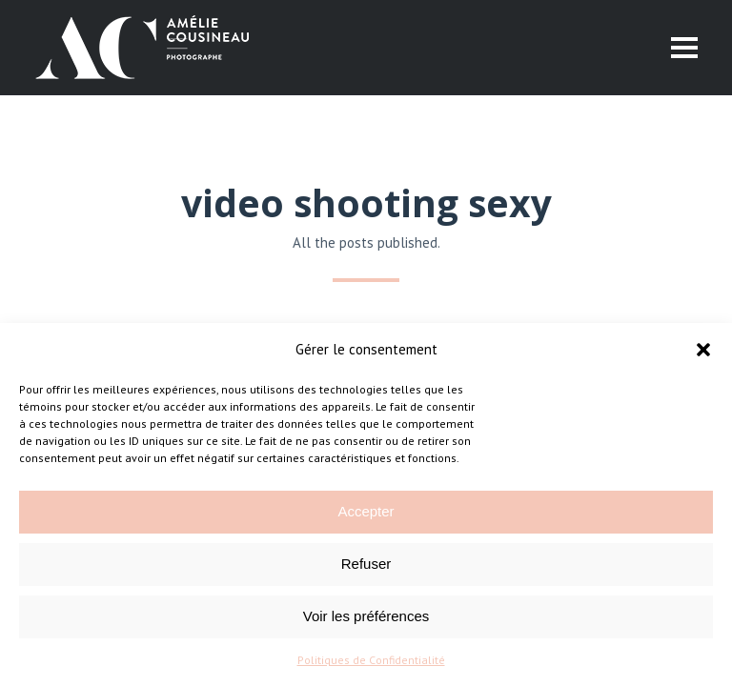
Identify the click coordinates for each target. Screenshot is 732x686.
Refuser (366, 563)
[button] (703, 349)
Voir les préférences (366, 616)
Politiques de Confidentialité (371, 660)
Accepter (365, 511)
